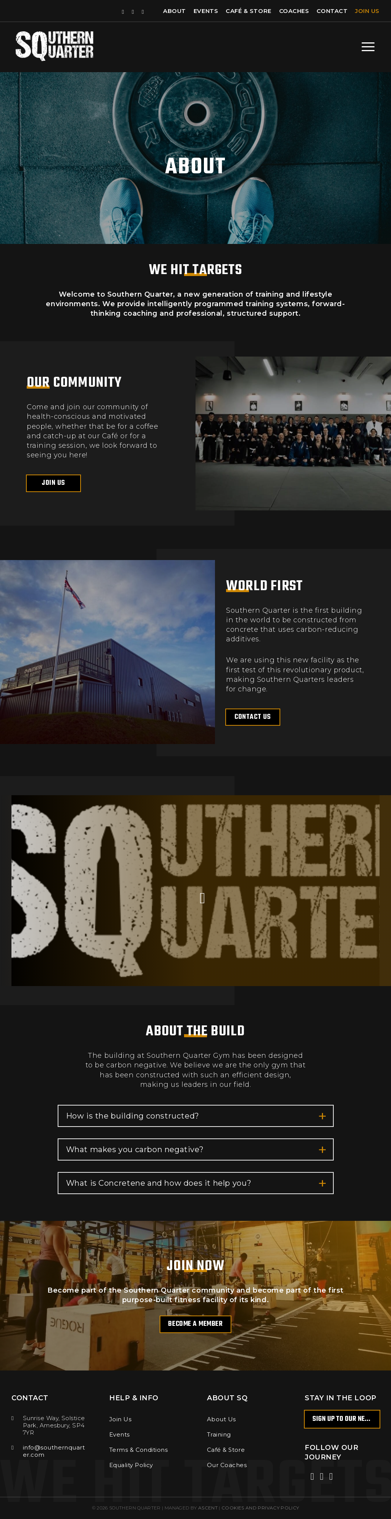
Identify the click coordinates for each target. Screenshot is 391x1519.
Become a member (195, 1324)
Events (206, 11)
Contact (332, 11)
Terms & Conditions (138, 1449)
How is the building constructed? (196, 1116)
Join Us (367, 11)
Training (219, 1434)
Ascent (208, 1508)
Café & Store (248, 11)
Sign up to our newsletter (346, 1419)
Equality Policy (131, 1465)
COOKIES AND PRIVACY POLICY (260, 1508)
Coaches (294, 11)
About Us (221, 1419)
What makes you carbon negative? (196, 1149)
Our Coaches (227, 1465)
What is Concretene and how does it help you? (196, 1183)
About (174, 11)
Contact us (252, 717)
